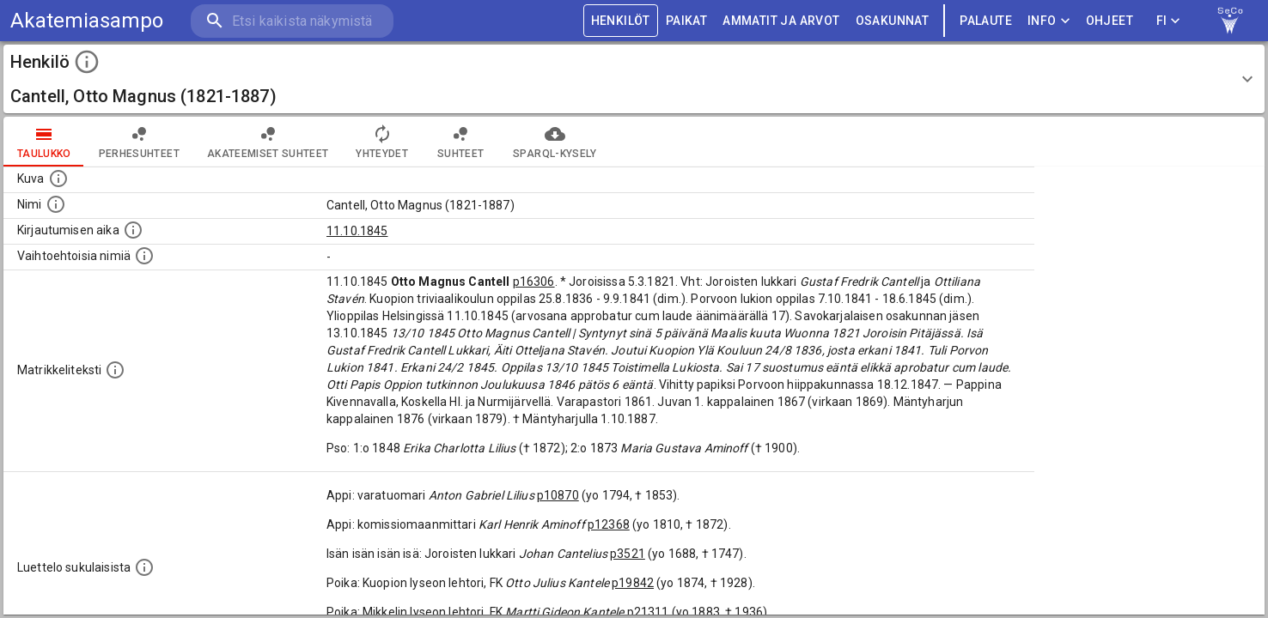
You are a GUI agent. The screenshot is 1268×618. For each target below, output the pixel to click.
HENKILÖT (620, 21)
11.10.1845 (357, 231)
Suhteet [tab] (460, 142)
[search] (292, 21)
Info (1049, 21)
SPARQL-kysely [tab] (554, 142)
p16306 (534, 281)
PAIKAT (686, 21)
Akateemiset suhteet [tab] (268, 142)
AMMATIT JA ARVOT (781, 21)
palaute (986, 21)
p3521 (627, 553)
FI (1168, 21)
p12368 (609, 524)
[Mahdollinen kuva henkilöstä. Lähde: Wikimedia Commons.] (58, 178)
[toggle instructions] (87, 62)
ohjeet (1109, 21)
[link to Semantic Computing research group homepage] (1230, 20)
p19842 (633, 583)
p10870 (558, 495)
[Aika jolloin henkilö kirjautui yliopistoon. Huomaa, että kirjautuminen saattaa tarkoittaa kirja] (133, 230)
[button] (634, 79)
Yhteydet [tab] (382, 142)
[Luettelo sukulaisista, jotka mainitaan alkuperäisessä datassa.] (144, 567)
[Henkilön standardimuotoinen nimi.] (56, 204)
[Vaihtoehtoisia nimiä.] (144, 256)
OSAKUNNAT (892, 21)
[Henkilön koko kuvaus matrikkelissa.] (115, 370)
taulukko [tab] (44, 142)
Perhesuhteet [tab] (139, 142)
